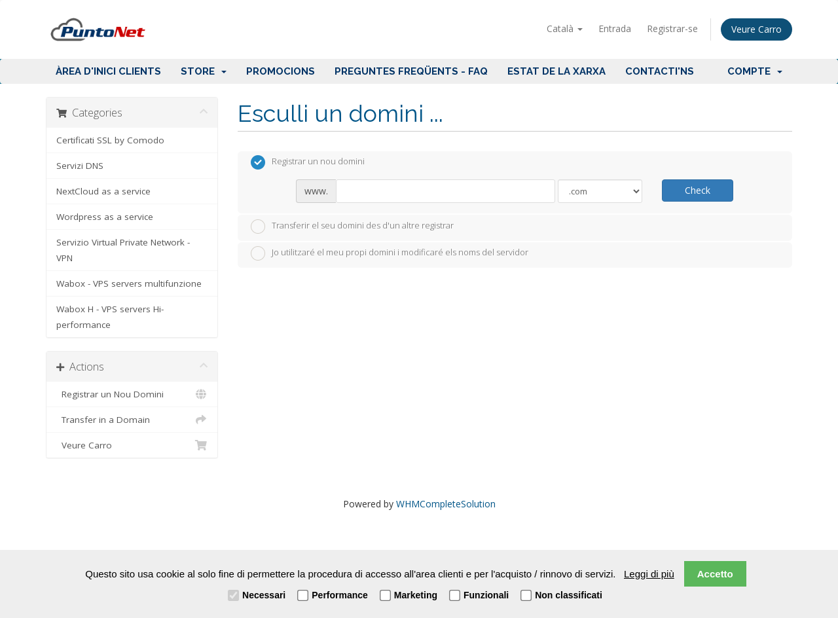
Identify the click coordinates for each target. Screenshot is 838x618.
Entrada (614, 28)
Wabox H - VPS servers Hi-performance (110, 317)
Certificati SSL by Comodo (110, 140)
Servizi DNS (79, 166)
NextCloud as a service (103, 191)
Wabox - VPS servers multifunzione (129, 283)
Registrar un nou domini (308, 162)
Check (697, 190)
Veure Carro (756, 29)
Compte (754, 71)
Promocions (280, 71)
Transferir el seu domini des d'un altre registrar (352, 226)
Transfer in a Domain (132, 419)
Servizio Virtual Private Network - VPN (123, 250)
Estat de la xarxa (556, 71)
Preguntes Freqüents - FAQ (411, 71)
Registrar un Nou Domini (132, 394)
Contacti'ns (659, 71)
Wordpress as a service (104, 217)
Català (565, 28)
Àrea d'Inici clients (108, 71)
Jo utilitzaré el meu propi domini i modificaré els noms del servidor (389, 253)
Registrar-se (672, 28)
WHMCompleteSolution (446, 504)
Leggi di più (649, 573)
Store (204, 71)
